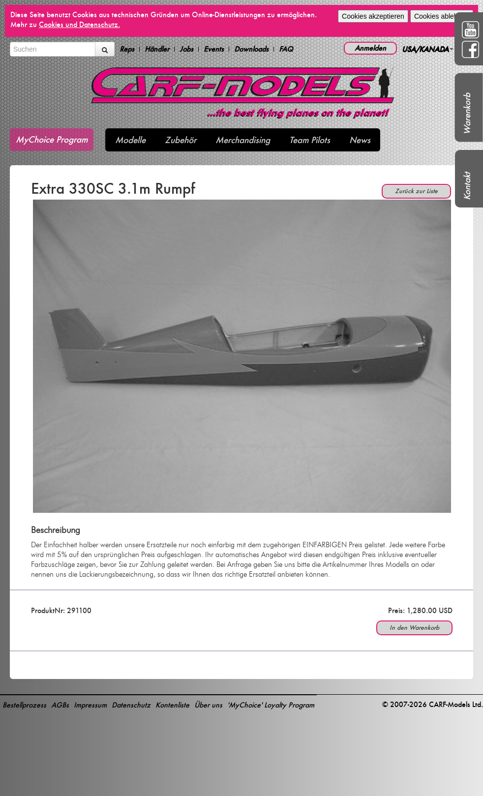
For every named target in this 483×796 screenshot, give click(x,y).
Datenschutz (131, 704)
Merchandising (242, 140)
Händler (157, 49)
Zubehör (180, 140)
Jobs (186, 49)
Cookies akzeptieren (373, 16)
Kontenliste (172, 704)
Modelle (130, 140)
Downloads (251, 49)
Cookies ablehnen (441, 16)
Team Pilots (309, 140)
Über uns (208, 704)
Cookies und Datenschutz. (79, 24)
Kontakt (467, 186)
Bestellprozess (24, 704)
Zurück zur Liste (416, 191)
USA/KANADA (427, 49)
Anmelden (370, 48)
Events (214, 49)
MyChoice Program (52, 139)
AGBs (60, 704)
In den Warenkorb (414, 627)
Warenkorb (467, 114)
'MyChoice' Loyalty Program (270, 704)
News (359, 140)
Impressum (90, 704)
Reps (127, 49)
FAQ (286, 49)
